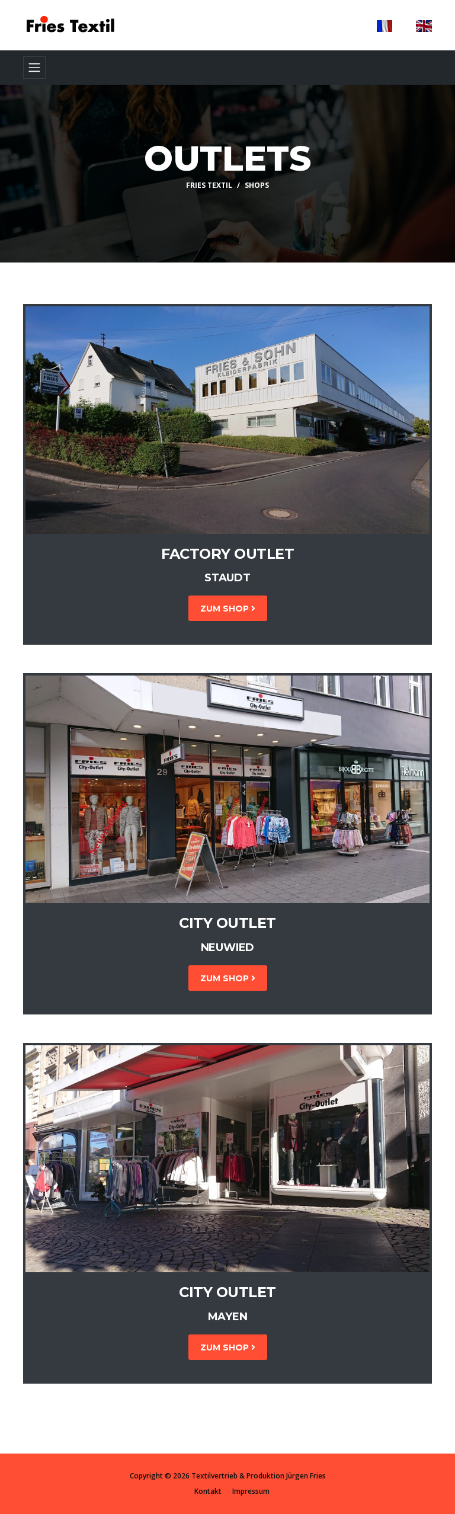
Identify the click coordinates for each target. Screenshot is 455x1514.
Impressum (251, 1491)
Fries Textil (209, 185)
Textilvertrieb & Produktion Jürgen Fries (258, 1476)
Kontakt (208, 1491)
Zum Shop (227, 608)
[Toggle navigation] (34, 67)
